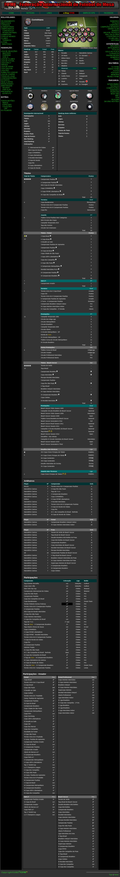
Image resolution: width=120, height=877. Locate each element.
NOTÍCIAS (30, 13)
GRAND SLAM (113, 29)
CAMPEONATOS (7, 29)
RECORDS (115, 46)
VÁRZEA (4, 65)
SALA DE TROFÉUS (111, 33)
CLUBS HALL (114, 38)
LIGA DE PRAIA (7, 67)
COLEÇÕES (7, 106)
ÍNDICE (5, 103)
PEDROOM (114, 92)
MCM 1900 (115, 94)
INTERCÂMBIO (113, 84)
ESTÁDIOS (5, 80)
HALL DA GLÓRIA (112, 34)
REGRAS (6, 88)
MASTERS (6, 53)
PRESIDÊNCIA (6, 91)
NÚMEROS (114, 57)
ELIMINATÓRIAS (7, 27)
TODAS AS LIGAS (8, 76)
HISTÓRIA (115, 40)
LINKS (49, 13)
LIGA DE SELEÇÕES (9, 51)
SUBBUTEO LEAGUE (9, 72)
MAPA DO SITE (89, 13)
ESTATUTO (6, 93)
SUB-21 (5, 57)
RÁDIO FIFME (113, 69)
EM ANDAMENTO (8, 21)
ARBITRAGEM (6, 86)
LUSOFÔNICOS (113, 36)
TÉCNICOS (114, 86)
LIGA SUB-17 (6, 63)
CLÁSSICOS (114, 53)
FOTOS (116, 71)
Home (116, 875)
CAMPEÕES (114, 25)
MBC (117, 96)
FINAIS (116, 59)
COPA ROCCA (8, 31)
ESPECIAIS (6, 105)
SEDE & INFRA (7, 82)
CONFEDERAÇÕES (8, 78)
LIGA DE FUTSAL (8, 61)
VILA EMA (115, 99)
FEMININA (6, 55)
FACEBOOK (108, 13)
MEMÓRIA (115, 75)
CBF (5, 108)
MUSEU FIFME (113, 76)
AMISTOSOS (6, 23)
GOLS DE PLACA (112, 52)
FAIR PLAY (6, 90)
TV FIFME (115, 67)
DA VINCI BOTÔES (111, 101)
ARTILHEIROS (113, 48)
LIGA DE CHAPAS (8, 74)
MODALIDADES (7, 84)
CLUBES (4, 38)
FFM (117, 98)
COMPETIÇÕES (112, 88)
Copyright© (13, 872)
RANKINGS (114, 21)
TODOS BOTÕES (8, 101)
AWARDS (115, 31)
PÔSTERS (115, 73)
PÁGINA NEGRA (112, 55)
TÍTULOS (115, 23)
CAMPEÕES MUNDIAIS (110, 27)
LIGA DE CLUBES (8, 59)
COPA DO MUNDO (8, 36)
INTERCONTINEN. (9, 33)
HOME (11, 13)
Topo (111, 875)
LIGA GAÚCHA (6, 68)
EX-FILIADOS (6, 110)
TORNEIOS (5, 25)
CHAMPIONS (6, 34)
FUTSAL (4, 42)
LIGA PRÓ (5, 70)
